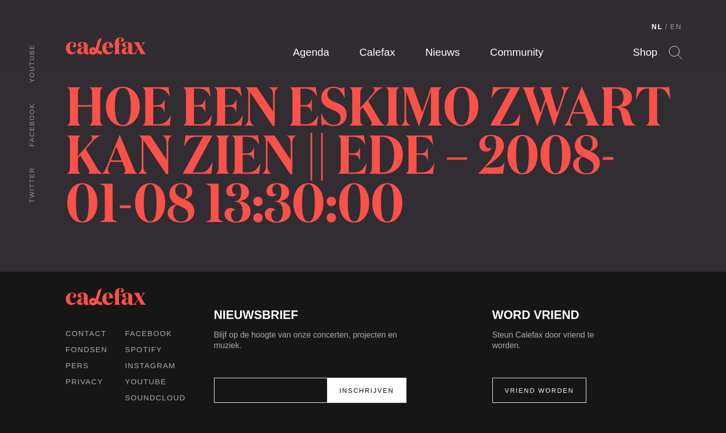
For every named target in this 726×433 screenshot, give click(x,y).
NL (657, 27)
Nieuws (442, 52)
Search (675, 52)
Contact (86, 333)
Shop (645, 52)
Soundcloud (155, 397)
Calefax (377, 52)
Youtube (32, 63)
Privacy (84, 381)
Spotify (143, 349)
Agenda (311, 52)
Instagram (150, 365)
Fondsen (87, 349)
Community (516, 52)
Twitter (32, 185)
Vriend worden (539, 390)
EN (676, 27)
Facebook (32, 125)
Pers (77, 365)
